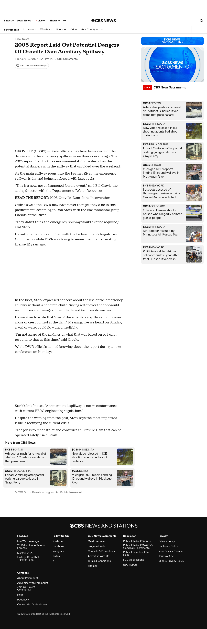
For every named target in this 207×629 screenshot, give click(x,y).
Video (73, 29)
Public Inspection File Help (136, 553)
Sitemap (92, 566)
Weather (46, 29)
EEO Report (130, 564)
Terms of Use (166, 556)
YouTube (57, 541)
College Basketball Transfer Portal (28, 558)
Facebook (58, 546)
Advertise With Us (98, 556)
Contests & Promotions (101, 551)
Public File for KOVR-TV (137, 541)
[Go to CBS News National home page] (103, 20)
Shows (54, 20)
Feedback (23, 599)
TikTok (56, 556)
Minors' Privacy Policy (171, 561)
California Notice (168, 546)
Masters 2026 (25, 553)
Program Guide (96, 546)
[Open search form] (201, 20)
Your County (89, 29)
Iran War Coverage (28, 541)
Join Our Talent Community (26, 588)
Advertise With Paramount (32, 583)
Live (41, 20)
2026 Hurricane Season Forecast (31, 546)
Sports (61, 29)
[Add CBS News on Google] (32, 66)
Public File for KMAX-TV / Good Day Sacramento (138, 546)
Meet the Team (96, 541)
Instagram (58, 551)
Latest (9, 20)
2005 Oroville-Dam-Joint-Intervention (79, 198)
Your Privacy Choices (171, 551)
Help (20, 594)
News (32, 29)
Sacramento (11, 29)
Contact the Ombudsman (32, 604)
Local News (25, 20)
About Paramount (27, 578)
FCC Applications (133, 559)
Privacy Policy (167, 541)
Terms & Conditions (99, 561)
